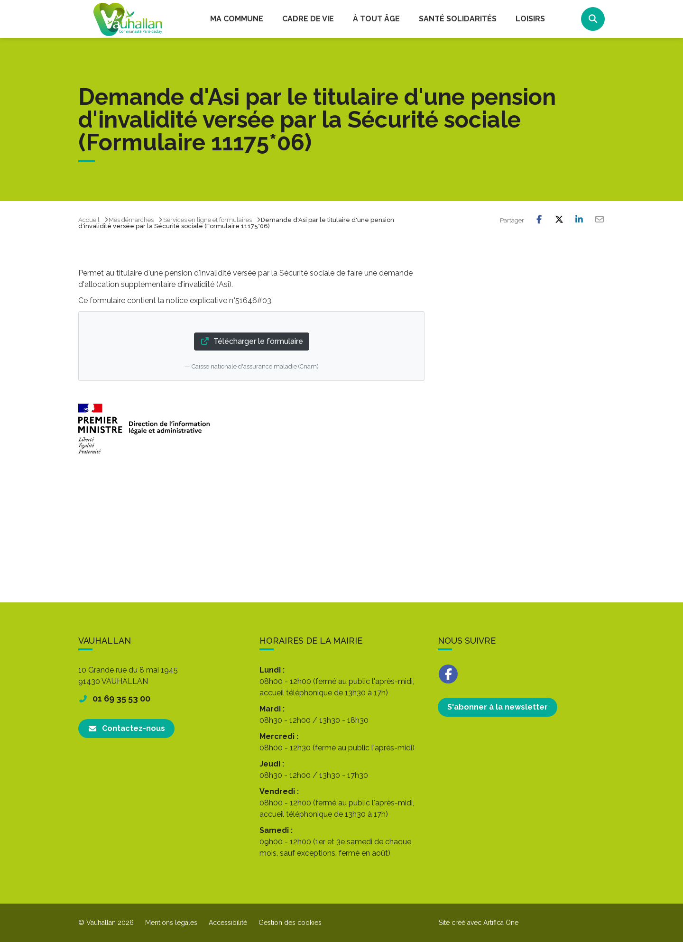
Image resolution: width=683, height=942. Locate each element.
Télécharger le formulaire (251, 341)
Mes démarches (131, 219)
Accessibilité (228, 922)
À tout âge (376, 18)
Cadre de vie (308, 18)
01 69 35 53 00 (114, 698)
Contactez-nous (126, 728)
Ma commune (236, 18)
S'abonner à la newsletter (497, 706)
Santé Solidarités (458, 18)
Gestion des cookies (290, 922)
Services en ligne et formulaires (207, 219)
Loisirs (530, 18)
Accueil (89, 219)
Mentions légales (171, 922)
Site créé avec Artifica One (478, 922)
